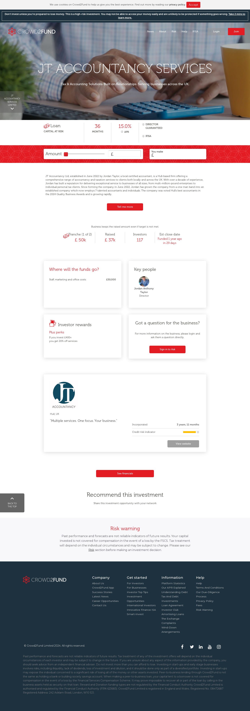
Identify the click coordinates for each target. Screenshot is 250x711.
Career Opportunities (105, 601)
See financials (125, 473)
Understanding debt (174, 592)
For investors (135, 583)
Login (216, 31)
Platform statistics (173, 583)
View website (183, 443)
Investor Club (169, 609)
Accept (193, 4)
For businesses (136, 587)
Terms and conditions (210, 587)
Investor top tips (137, 592)
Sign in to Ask (167, 349)
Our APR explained (173, 587)
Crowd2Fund (31, 31)
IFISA (195, 31)
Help (184, 31)
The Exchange (170, 618)
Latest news (100, 596)
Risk (174, 31)
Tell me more (125, 206)
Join (236, 31)
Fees (199, 605)
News (150, 31)
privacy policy (177, 4)
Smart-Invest (135, 614)
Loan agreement (172, 605)
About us (98, 583)
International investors (141, 605)
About (162, 31)
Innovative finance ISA (141, 609)
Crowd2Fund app (103, 587)
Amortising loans (172, 614)
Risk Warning (204, 609)
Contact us (99, 605)
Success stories (102, 592)
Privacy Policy (205, 601)
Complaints (168, 623)
